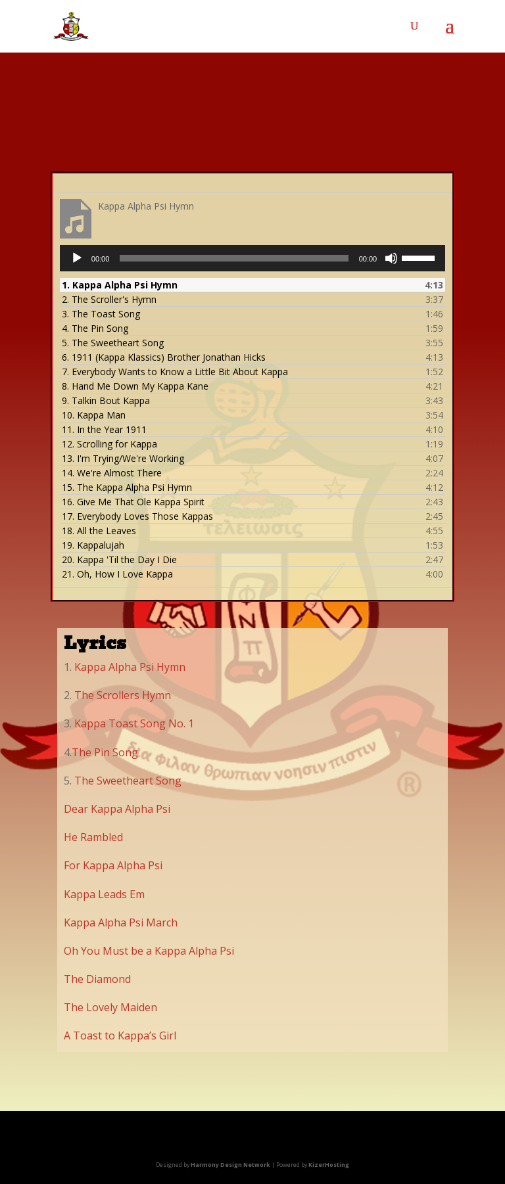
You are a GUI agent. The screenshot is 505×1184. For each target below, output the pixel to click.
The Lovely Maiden (110, 1007)
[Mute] (391, 258)
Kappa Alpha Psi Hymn (128, 667)
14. (112, 473)
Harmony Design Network (230, 1165)
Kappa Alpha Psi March (121, 922)
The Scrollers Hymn (122, 695)
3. (101, 313)
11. (104, 429)
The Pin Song (105, 752)
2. (109, 299)
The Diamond (97, 979)
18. (99, 530)
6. (164, 357)
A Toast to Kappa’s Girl (120, 1035)
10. (94, 415)
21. (117, 574)
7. (175, 371)
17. (137, 516)
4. (95, 328)
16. (133, 501)
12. (109, 444)
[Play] (77, 258)
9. (106, 400)
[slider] (234, 258)
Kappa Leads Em (104, 894)
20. (119, 559)
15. (127, 487)
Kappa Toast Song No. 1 (134, 723)
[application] (252, 258)
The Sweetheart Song (127, 780)
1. (120, 285)
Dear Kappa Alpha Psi (117, 809)
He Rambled (93, 837)
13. (123, 458)
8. (135, 386)
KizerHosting (328, 1165)
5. (113, 342)
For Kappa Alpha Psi (113, 865)
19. (93, 545)
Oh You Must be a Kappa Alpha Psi (149, 951)
